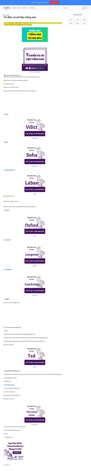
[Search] (72, 8)
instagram (84, 19)
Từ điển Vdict (35, 138)
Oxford (7, 210)
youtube (84, 23)
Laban (34, 194)
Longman (7, 240)
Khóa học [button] (24, 8)
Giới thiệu (31, 8)
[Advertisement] (35, 102)
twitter (77, 19)
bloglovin (77, 23)
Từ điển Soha (35, 166)
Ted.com (35, 367)
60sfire (7, 8)
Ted (6, 330)
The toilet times (9, 385)
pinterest (70, 23)
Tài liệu (14, 8)
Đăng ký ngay (54, 2)
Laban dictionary (10, 170)
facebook (70, 19)
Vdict (6, 114)
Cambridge (8, 269)
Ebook (18, 8)
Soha (6, 142)
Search (84, 8)
